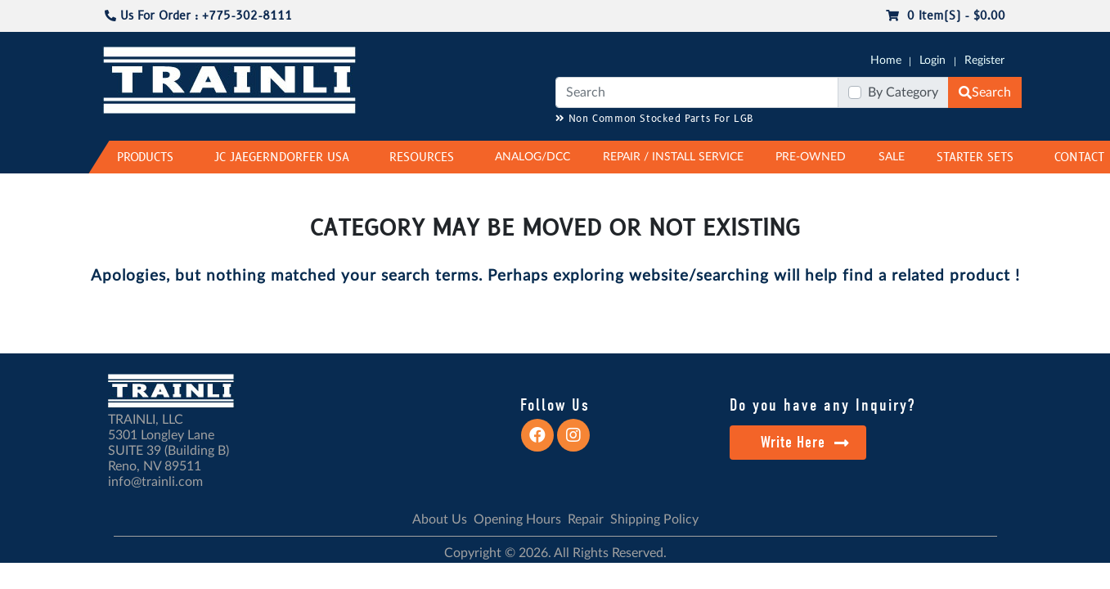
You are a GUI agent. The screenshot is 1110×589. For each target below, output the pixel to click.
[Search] (696, 92)
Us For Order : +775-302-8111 (198, 16)
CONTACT (1079, 157)
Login (932, 60)
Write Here (805, 442)
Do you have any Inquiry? (822, 405)
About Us (439, 519)
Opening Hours (517, 519)
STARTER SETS (975, 157)
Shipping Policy (654, 519)
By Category (903, 92)
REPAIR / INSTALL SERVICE (673, 157)
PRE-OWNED (810, 157)
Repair (586, 519)
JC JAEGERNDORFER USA (281, 157)
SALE (892, 157)
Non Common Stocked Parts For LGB (654, 119)
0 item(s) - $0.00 (945, 16)
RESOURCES (421, 157)
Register (984, 60)
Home (885, 60)
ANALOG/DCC (532, 157)
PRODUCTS (145, 157)
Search (985, 92)
